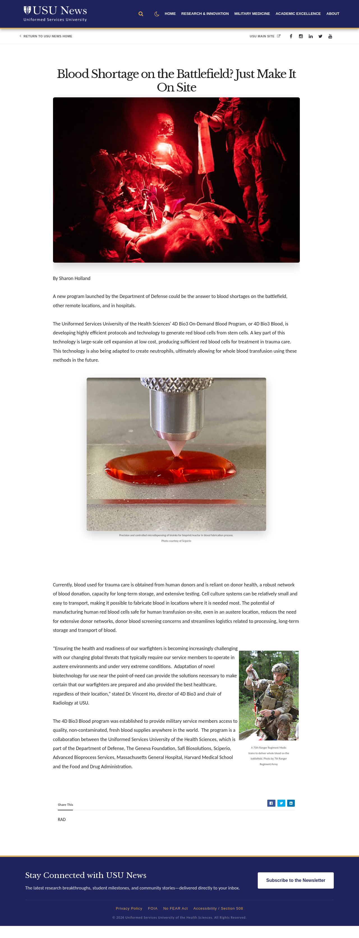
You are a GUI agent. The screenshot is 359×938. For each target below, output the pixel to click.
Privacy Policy (129, 920)
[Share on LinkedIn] (290, 812)
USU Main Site (265, 36)
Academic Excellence (298, 14)
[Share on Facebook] (271, 812)
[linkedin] (310, 36)
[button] (157, 14)
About (332, 14)
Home (170, 14)
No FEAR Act (175, 920)
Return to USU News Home (46, 36)
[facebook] (290, 36)
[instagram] (300, 36)
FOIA (153, 920)
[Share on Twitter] (281, 812)
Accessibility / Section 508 (218, 920)
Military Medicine (252, 14)
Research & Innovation (205, 14)
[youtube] (330, 36)
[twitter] (320, 36)
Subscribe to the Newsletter (295, 892)
